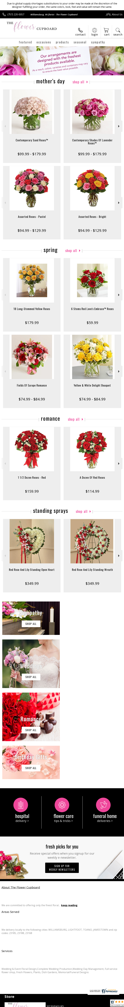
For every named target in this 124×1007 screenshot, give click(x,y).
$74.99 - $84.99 (32, 399)
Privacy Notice (29, 1005)
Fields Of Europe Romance (32, 385)
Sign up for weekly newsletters (62, 776)
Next (119, 126)
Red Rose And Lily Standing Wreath (92, 570)
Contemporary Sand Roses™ (32, 140)
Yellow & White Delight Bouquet (92, 385)
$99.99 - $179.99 (31, 153)
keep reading (69, 814)
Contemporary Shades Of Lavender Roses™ (92, 141)
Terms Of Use (11, 1005)
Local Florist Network (50, 1005)
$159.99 (32, 491)
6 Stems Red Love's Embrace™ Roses (92, 309)
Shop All (78, 81)
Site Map (69, 1005)
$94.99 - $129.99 (31, 230)
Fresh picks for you (61, 760)
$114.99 (92, 491)
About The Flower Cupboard (21, 796)
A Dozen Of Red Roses (92, 477)
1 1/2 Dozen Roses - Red (32, 477)
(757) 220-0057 (15, 14)
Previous (5, 126)
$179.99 (32, 322)
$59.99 (92, 322)
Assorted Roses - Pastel (32, 217)
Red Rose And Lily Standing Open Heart (32, 570)
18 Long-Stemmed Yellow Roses (32, 309)
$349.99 (32, 583)
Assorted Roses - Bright (92, 217)
